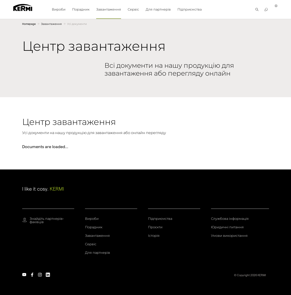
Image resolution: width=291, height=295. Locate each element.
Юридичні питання (227, 227)
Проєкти (155, 227)
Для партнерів (97, 252)
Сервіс (90, 244)
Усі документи (77, 23)
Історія (154, 235)
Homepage (29, 23)
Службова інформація (230, 218)
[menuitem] (58, 9)
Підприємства (160, 218)
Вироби (92, 218)
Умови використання (229, 235)
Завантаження (51, 23)
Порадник (93, 227)
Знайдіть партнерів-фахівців (47, 220)
